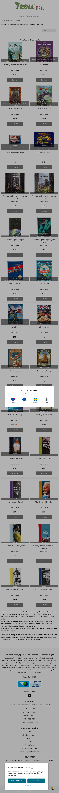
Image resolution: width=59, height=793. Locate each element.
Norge (13, 400)
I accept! (36, 780)
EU (24, 400)
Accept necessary (17, 780)
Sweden (35, 400)
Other (46, 400)
